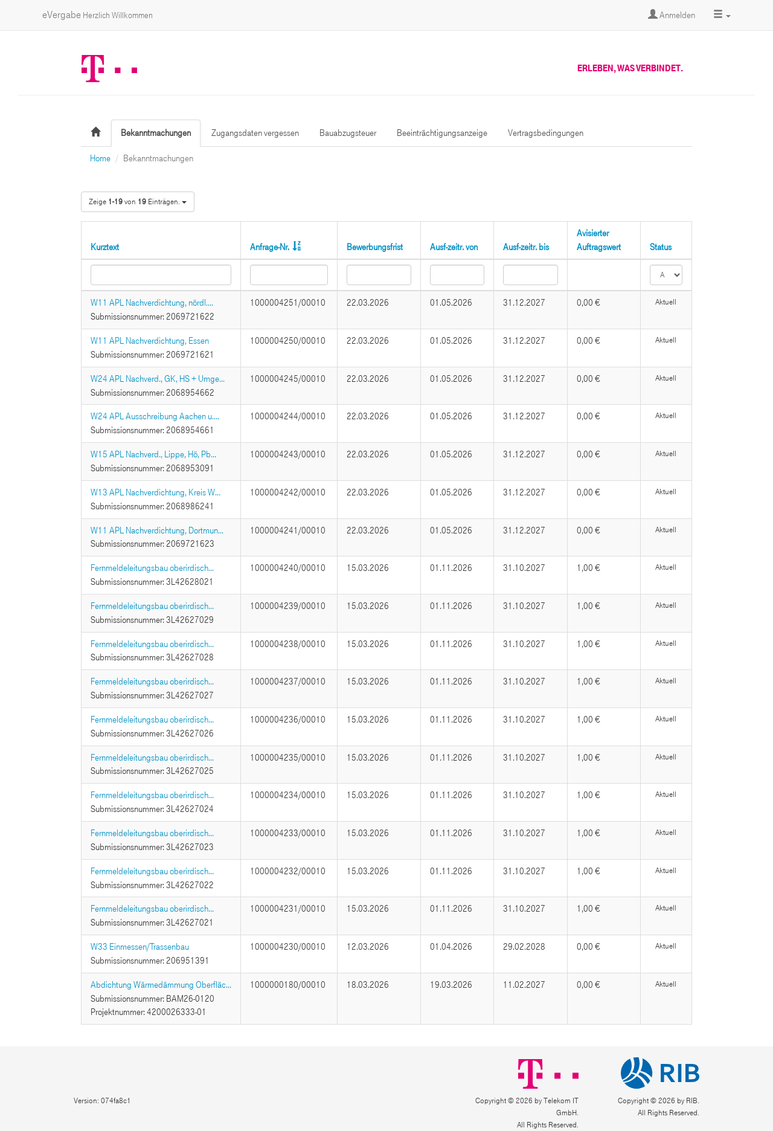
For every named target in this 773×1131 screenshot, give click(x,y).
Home (100, 158)
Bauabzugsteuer (347, 132)
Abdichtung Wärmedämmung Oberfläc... (161, 984)
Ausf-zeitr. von (454, 247)
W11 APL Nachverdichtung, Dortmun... (157, 530)
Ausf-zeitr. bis (526, 247)
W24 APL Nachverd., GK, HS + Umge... (158, 378)
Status (661, 247)
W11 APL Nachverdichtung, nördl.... (152, 302)
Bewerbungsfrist (375, 247)
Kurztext (105, 247)
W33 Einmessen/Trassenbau (140, 946)
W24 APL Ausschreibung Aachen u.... (155, 416)
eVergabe (97, 14)
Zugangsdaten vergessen (255, 132)
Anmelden (671, 15)
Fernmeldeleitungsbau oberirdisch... (152, 567)
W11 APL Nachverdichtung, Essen (150, 340)
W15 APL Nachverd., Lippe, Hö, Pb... (153, 454)
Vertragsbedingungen (545, 132)
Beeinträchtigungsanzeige (442, 132)
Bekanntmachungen (156, 132)
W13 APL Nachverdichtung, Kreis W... (155, 492)
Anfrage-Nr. (269, 247)
